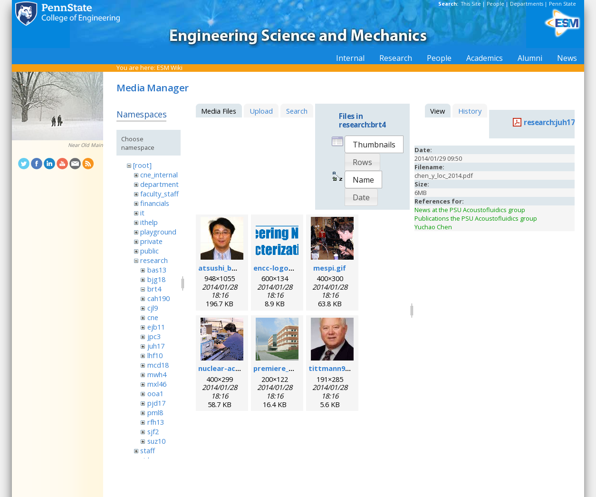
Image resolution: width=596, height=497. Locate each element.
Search (297, 111)
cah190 (158, 298)
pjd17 (156, 403)
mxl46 (156, 384)
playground (158, 231)
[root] (142, 165)
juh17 (155, 346)
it (142, 212)
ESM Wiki (170, 67)
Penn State (562, 3)
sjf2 (153, 431)
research (154, 260)
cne (152, 317)
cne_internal (159, 174)
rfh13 (155, 422)
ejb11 (156, 326)
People (495, 3)
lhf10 (155, 355)
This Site (471, 3)
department (159, 184)
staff (147, 450)
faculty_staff (159, 193)
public (149, 250)
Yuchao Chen (433, 227)
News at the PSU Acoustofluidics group (469, 209)
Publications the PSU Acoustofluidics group (475, 218)
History (469, 111)
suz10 (156, 441)
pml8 (155, 412)
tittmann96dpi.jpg (340, 368)
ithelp (149, 222)
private (151, 241)
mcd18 (158, 365)
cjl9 (152, 307)
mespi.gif (329, 268)
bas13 (156, 269)
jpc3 (154, 336)
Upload (261, 111)
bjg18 (156, 279)
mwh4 (156, 374)
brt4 (154, 288)
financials (154, 203)
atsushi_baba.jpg (227, 268)
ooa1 (155, 393)
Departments (526, 3)
